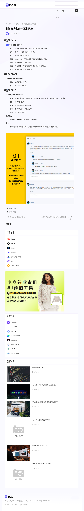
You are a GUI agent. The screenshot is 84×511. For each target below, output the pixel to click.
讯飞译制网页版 (15, 336)
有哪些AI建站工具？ (38, 367)
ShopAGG (14, 327)
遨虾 (12, 261)
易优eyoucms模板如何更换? (17, 217)
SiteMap (26, 504)
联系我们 (14, 504)
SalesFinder (14, 349)
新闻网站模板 (11, 208)
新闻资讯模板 (11, 212)
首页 (9, 24)
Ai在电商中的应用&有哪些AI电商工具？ (44, 385)
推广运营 (57, 14)
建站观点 (16, 24)
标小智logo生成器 (16, 257)
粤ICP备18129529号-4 (44, 500)
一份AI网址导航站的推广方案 (41, 420)
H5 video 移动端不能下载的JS (41, 463)
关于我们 (7, 504)
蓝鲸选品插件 (15, 353)
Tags (20, 504)
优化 (7, 45)
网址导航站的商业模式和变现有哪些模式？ (45, 402)
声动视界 (13, 252)
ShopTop (13, 331)
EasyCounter (15, 265)
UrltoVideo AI (15, 344)
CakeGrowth (14, 322)
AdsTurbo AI (14, 340)
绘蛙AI (13, 239)
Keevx (13, 248)
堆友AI (13, 243)
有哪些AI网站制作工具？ (39, 445)
